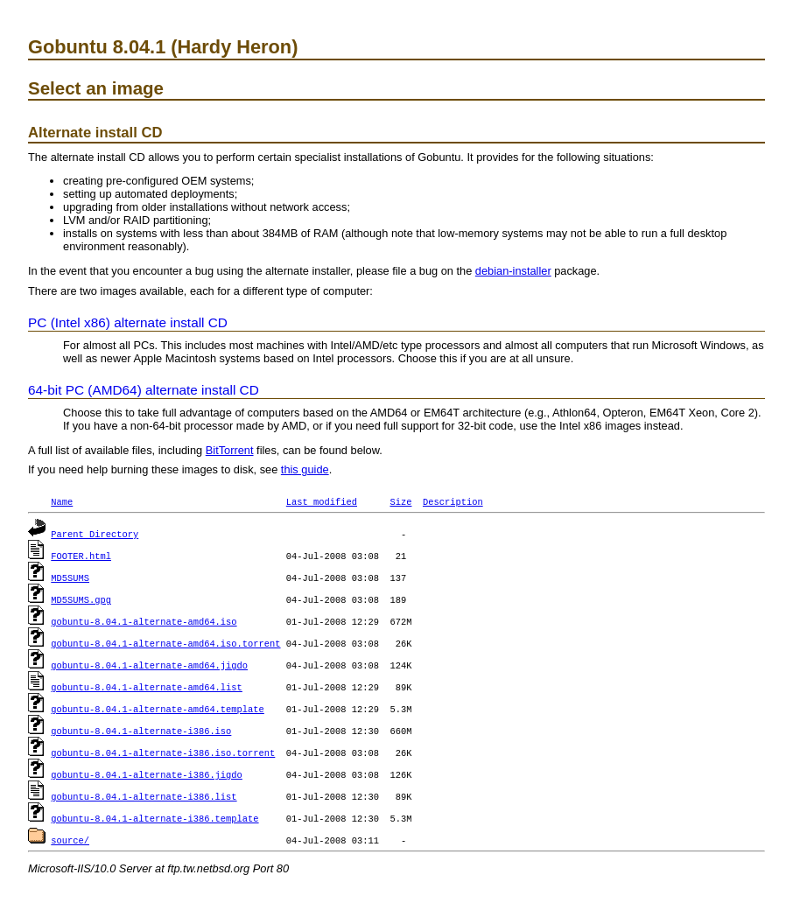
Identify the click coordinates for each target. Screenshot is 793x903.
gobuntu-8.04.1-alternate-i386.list (143, 796)
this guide (305, 469)
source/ (70, 840)
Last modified (321, 501)
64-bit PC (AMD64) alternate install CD (143, 389)
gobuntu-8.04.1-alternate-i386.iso (141, 730)
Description (453, 501)
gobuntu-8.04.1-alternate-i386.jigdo (146, 774)
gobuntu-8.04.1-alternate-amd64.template (157, 709)
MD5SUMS (70, 577)
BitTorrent (230, 450)
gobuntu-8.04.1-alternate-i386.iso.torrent (163, 752)
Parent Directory (94, 534)
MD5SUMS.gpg (81, 599)
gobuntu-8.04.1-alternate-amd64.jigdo (149, 665)
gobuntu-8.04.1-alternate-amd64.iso (143, 621)
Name (62, 501)
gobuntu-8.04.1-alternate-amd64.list (146, 687)
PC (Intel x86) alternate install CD (128, 322)
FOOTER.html (81, 556)
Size (400, 501)
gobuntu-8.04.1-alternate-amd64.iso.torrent (165, 643)
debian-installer (513, 270)
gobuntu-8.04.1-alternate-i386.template (154, 818)
